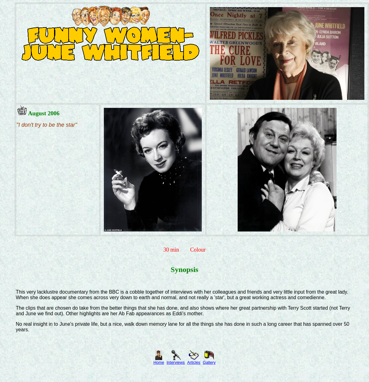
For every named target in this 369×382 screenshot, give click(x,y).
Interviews (176, 360)
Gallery (209, 360)
